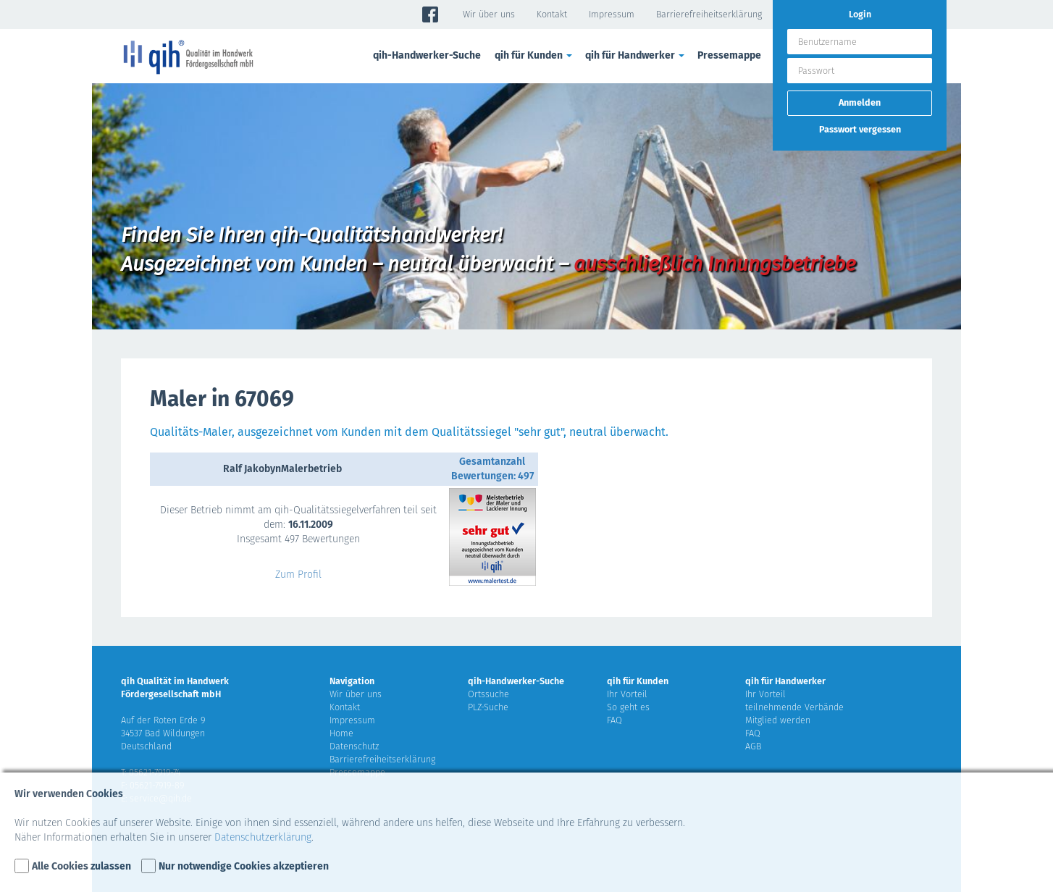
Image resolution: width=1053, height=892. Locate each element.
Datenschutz (354, 746)
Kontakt (552, 14)
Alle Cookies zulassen (81, 866)
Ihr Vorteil (627, 694)
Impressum (611, 14)
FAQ (614, 720)
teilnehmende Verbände (794, 707)
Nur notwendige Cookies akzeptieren (244, 866)
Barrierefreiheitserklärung (709, 14)
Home (341, 733)
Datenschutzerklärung (262, 837)
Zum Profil (298, 574)
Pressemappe (729, 55)
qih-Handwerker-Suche (427, 55)
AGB (753, 746)
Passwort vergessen (860, 129)
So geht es (628, 707)
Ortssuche (488, 694)
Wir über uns (489, 14)
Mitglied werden (777, 720)
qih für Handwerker (636, 55)
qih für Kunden (534, 55)
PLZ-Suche (488, 707)
